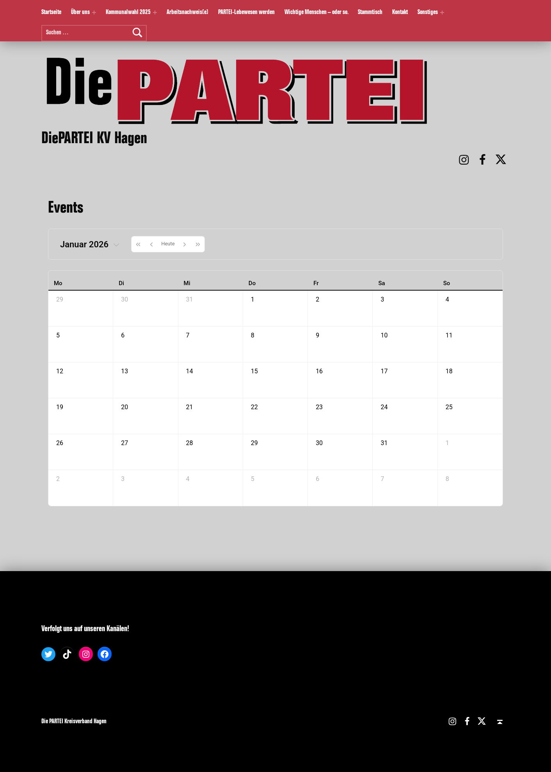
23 (319, 407)
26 (59, 443)
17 (383, 371)
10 (383, 335)
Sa (381, 283)
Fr (315, 283)
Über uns (80, 12)
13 (124, 371)
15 (254, 371)
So (446, 283)
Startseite (51, 12)
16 (319, 371)
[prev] (151, 244)
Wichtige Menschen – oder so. (316, 12)
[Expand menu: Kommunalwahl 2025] (155, 12)
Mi (187, 283)
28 (189, 443)
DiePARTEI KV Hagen (94, 140)
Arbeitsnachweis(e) (187, 12)
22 (254, 407)
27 (124, 443)
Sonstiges (428, 12)
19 (59, 407)
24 (383, 407)
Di (121, 283)
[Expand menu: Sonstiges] (442, 12)
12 (59, 371)
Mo (58, 283)
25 (449, 407)
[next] (184, 244)
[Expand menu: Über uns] (94, 12)
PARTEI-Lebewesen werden (246, 12)
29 (59, 299)
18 (449, 371)
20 (124, 407)
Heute (167, 244)
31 (189, 299)
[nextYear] (198, 244)
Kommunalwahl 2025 (128, 12)
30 (124, 299)
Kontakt (400, 12)
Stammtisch (370, 12)
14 (189, 371)
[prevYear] (138, 244)
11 (449, 335)
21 (189, 407)
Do (252, 283)
